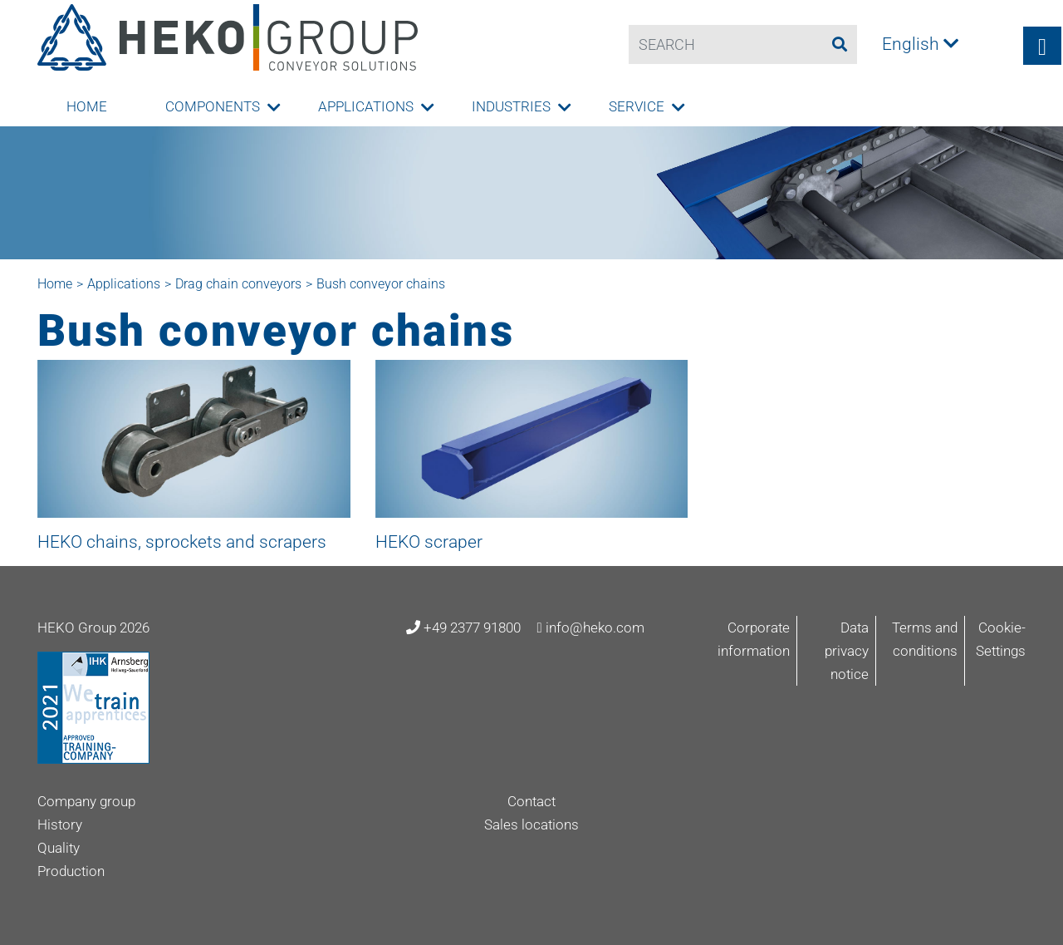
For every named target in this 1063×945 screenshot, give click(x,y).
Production (71, 871)
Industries (511, 106)
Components (212, 106)
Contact (531, 801)
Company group (86, 801)
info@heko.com (590, 627)
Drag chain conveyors (238, 284)
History (59, 824)
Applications (366, 106)
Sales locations (531, 824)
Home (86, 106)
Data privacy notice (847, 650)
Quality (58, 847)
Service (636, 106)
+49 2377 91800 (463, 627)
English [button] (920, 44)
